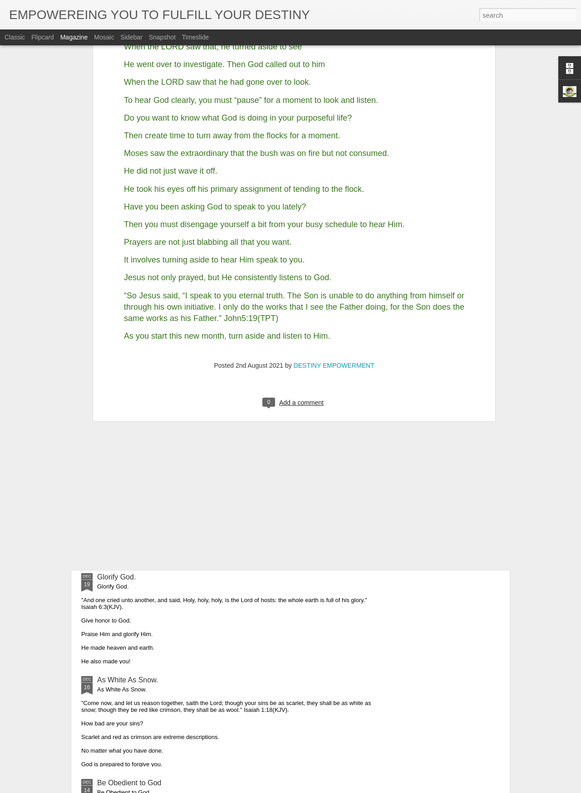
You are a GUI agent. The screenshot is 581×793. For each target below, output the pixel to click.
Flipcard (42, 37)
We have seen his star (133, 384)
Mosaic (104, 37)
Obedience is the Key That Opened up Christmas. (177, 474)
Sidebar (132, 37)
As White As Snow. (127, 680)
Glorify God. (116, 577)
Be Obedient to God (129, 783)
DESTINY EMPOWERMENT (334, 204)
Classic (15, 37)
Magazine (74, 37)
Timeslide (195, 37)
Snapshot (162, 37)
